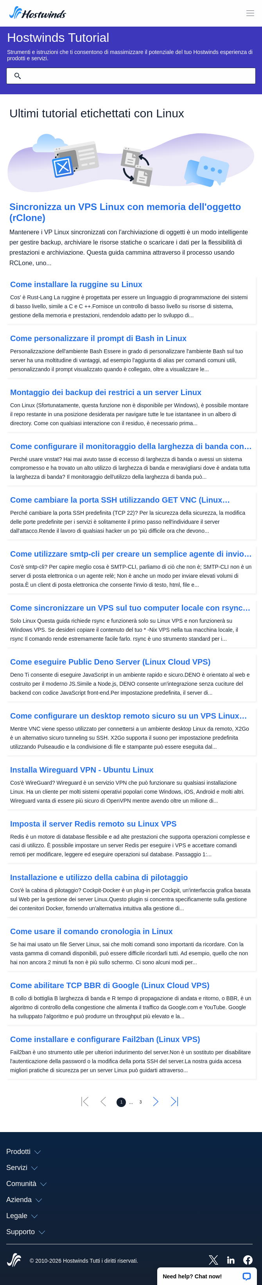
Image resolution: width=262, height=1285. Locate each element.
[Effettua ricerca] (18, 76)
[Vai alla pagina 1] (121, 1102)
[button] (207, 1273)
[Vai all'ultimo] (174, 1104)
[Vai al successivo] (156, 1104)
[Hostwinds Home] (14, 1260)
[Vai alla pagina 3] (140, 1102)
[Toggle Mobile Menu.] (250, 13)
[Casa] (38, 13)
